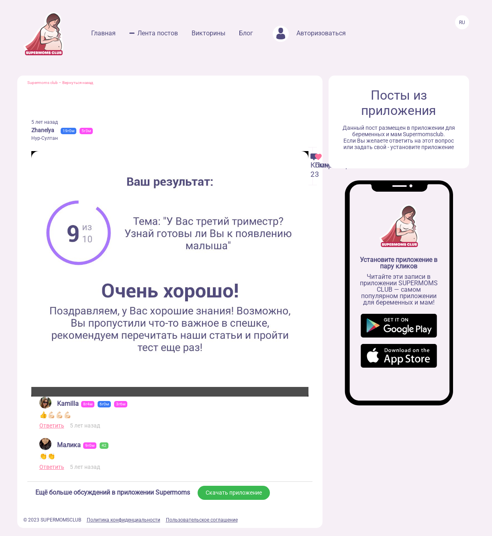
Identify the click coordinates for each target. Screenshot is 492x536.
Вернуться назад (77, 82)
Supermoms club (42, 82)
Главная (103, 33)
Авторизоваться (309, 33)
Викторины (208, 33)
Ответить (51, 425)
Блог (246, 33)
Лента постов (157, 33)
